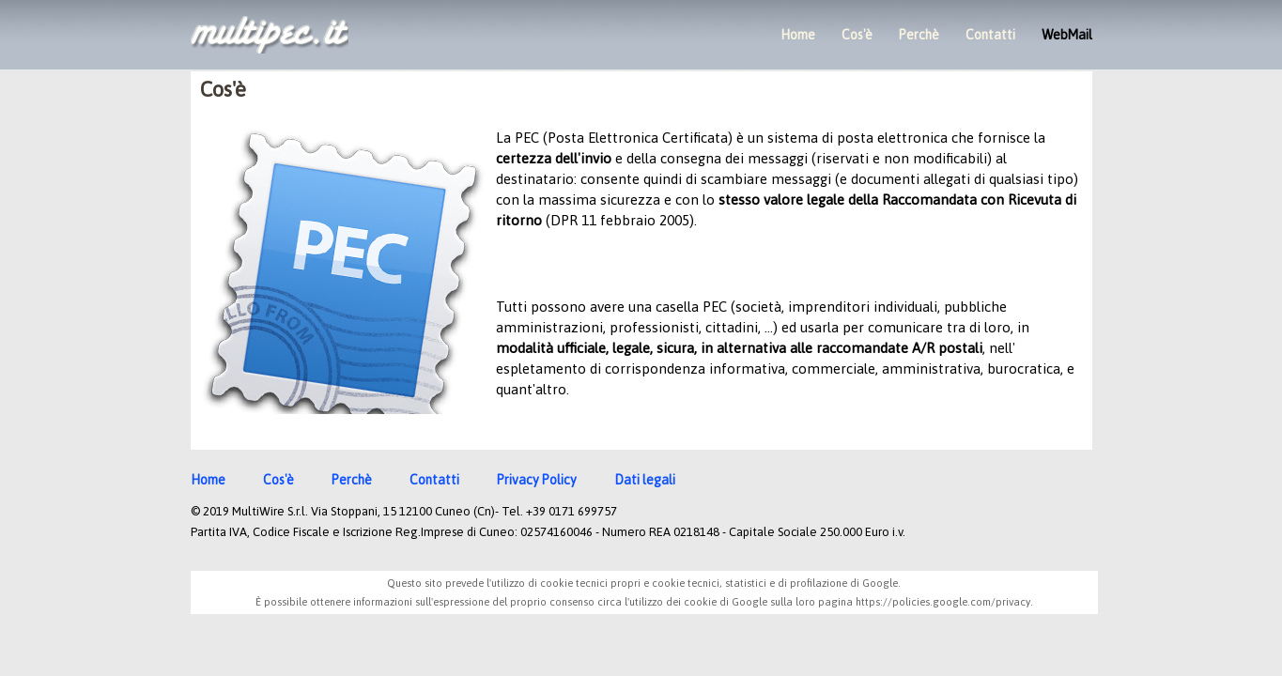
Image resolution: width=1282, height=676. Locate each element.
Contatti (990, 34)
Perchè (919, 34)
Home (797, 34)
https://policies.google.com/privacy (943, 601)
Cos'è (857, 34)
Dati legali (644, 479)
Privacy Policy (537, 479)
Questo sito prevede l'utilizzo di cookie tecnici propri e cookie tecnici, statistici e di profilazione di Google (642, 583)
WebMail (1067, 34)
